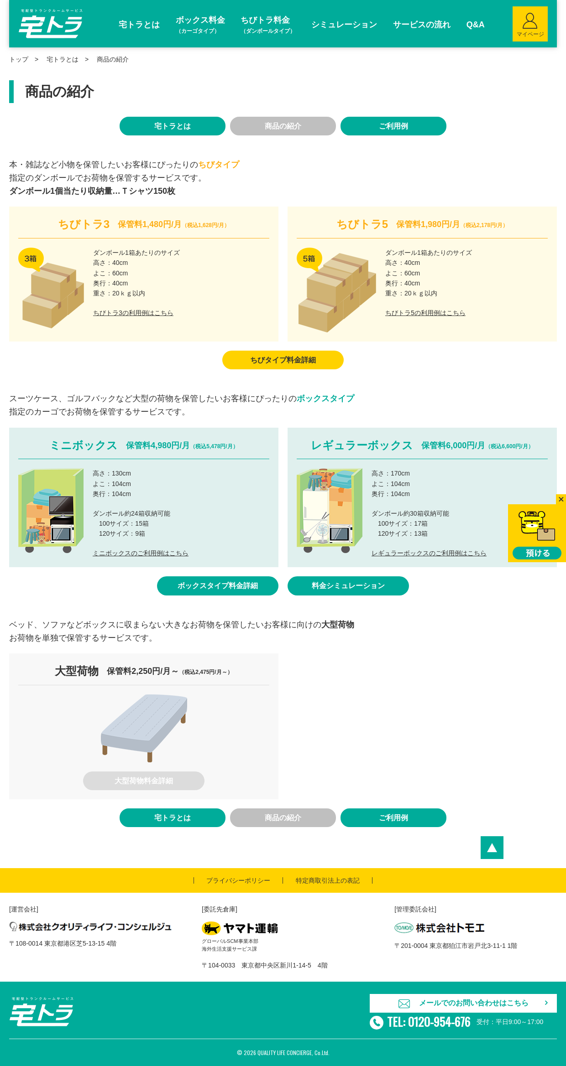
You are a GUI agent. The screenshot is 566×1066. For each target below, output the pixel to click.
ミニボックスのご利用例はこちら (141, 553)
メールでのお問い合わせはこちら (474, 1003)
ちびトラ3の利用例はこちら (133, 312)
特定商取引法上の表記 (328, 880)
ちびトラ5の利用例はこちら (425, 312)
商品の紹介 (283, 126)
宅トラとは (63, 59)
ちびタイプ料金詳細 (283, 360)
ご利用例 (393, 126)
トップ (18, 59)
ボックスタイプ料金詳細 (218, 586)
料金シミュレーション (348, 586)
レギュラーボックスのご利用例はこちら (429, 553)
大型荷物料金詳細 (144, 781)
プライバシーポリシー (238, 880)
